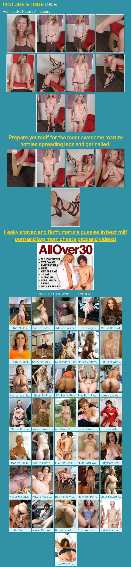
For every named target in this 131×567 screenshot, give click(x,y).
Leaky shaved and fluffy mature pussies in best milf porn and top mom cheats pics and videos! (65, 235)
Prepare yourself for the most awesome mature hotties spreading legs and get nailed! (65, 140)
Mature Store (30, 4)
